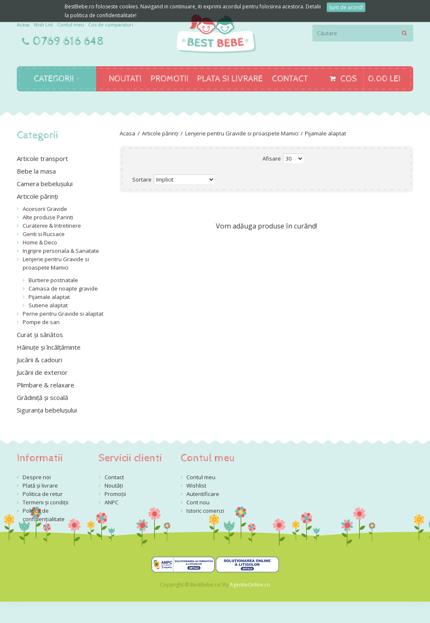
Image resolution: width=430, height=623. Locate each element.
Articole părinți (160, 133)
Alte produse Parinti (48, 217)
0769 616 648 (68, 41)
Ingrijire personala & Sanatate (61, 250)
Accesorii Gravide (45, 209)
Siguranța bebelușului (47, 410)
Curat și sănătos (40, 334)
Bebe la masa (36, 171)
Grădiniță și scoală (42, 397)
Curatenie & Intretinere (52, 225)
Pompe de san (41, 322)
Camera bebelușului (45, 183)
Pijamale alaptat (325, 133)
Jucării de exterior (42, 372)
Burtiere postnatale (53, 280)
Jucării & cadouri (39, 360)
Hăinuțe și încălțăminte (49, 347)
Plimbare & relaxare (45, 385)
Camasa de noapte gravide (63, 288)
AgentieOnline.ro (250, 584)
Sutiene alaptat (48, 305)
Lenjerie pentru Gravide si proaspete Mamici (242, 133)
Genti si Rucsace (44, 234)
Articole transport (42, 158)
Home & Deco (40, 242)
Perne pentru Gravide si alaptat (63, 313)
